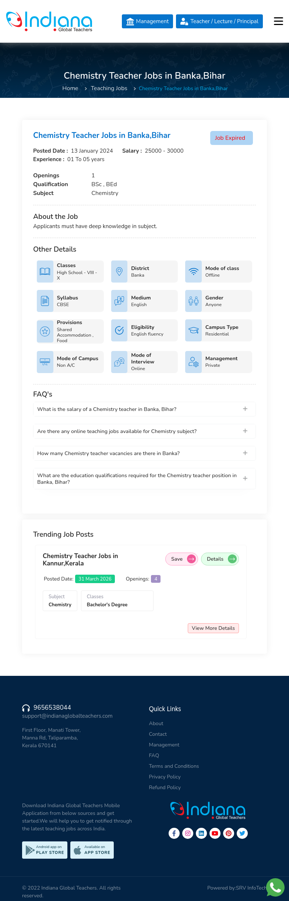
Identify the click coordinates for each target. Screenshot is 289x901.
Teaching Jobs (109, 88)
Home (70, 88)
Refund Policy (165, 787)
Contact (158, 734)
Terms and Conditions (174, 766)
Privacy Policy (165, 776)
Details (229, 558)
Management (164, 744)
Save (191, 558)
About (156, 723)
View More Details (221, 628)
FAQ (154, 755)
